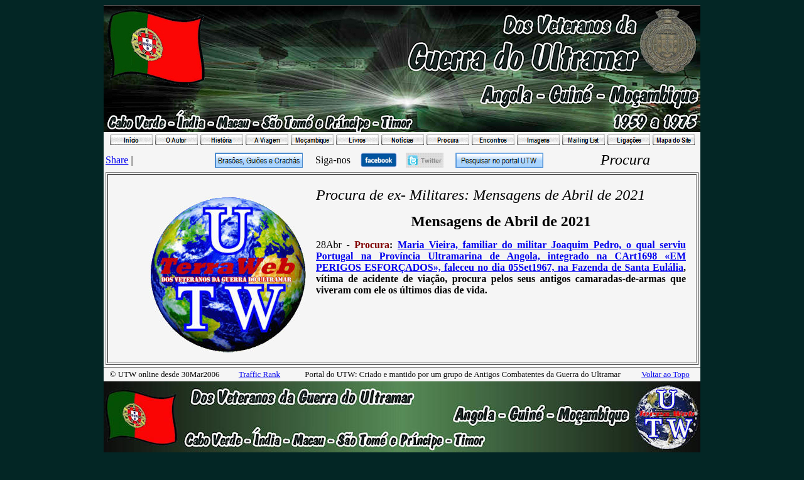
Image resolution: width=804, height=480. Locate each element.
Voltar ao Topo (665, 374)
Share (117, 160)
